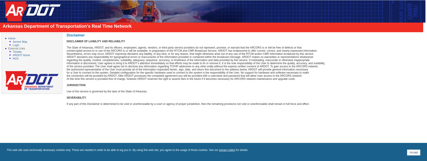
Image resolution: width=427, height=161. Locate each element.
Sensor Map (20, 41)
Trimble (17, 51)
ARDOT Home (21, 55)
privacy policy (227, 150)
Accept (414, 152)
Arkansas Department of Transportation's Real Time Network (67, 26)
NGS (16, 58)
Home (11, 38)
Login (16, 45)
